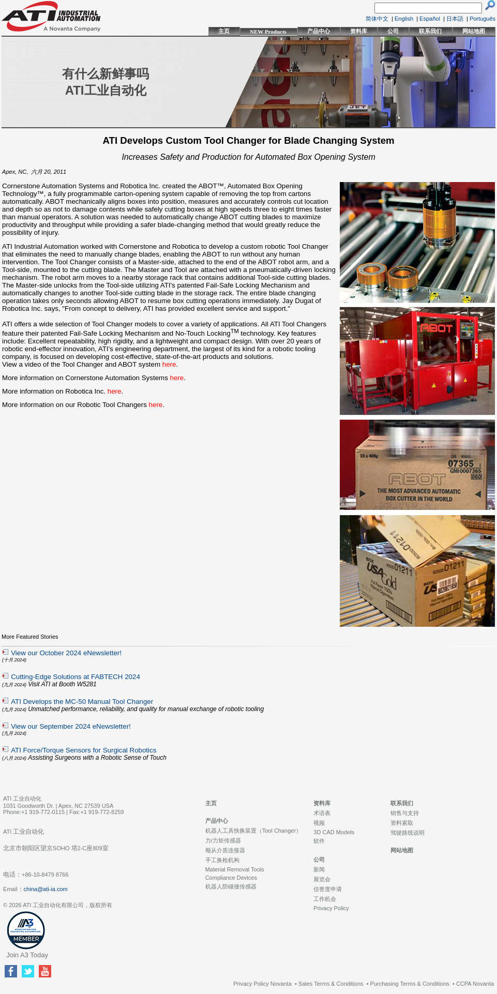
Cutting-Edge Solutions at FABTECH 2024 (75, 677)
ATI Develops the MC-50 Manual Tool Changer (82, 701)
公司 (393, 31)
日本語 (454, 19)
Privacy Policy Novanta (262, 984)
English (404, 19)
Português (482, 19)
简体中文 (377, 19)
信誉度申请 (327, 889)
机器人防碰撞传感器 (231, 886)
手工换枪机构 (222, 860)
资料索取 (401, 823)
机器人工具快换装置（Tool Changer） (253, 830)
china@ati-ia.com (46, 889)
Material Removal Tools (234, 869)
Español (429, 19)
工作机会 (324, 899)
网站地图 (473, 31)
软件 (319, 841)
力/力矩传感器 (223, 840)
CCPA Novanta (475, 984)
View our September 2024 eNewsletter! (71, 726)
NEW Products (268, 31)
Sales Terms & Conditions (331, 984)
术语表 (321, 813)
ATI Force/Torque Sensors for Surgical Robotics (83, 750)
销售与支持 (404, 813)
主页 (224, 31)
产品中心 (318, 31)
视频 (319, 823)
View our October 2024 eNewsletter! (66, 653)
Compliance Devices (231, 878)
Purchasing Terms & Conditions (409, 984)
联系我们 (430, 31)
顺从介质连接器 (225, 850)
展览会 (321, 879)
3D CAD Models (333, 832)
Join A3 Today (27, 955)
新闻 (319, 869)
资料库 (358, 31)
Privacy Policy (331, 908)
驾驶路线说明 (407, 833)
